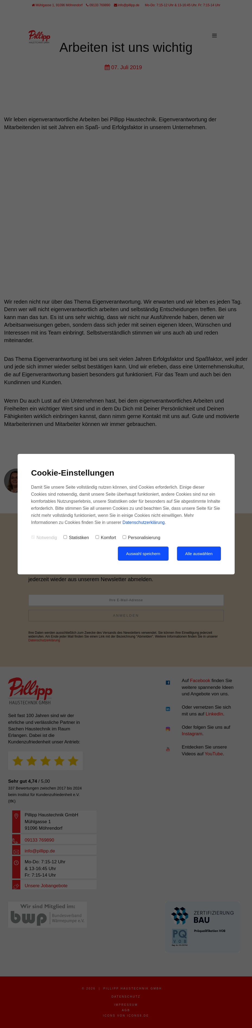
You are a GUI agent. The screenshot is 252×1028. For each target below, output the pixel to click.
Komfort (105, 537)
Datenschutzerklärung (144, 522)
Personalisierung (141, 537)
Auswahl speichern (143, 553)
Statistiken (76, 537)
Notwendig (44, 537)
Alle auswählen (199, 553)
